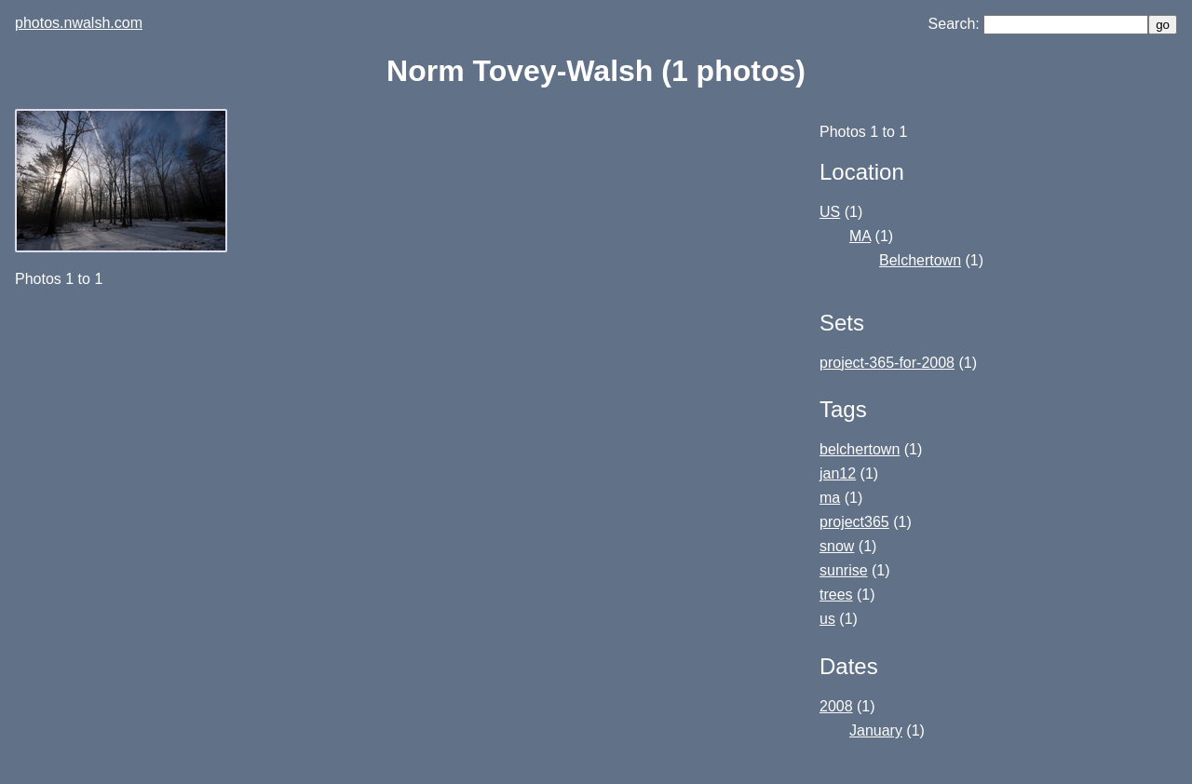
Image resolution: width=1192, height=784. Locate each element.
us (827, 619)
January (875, 730)
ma (830, 498)
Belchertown (920, 260)
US (830, 212)
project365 (854, 522)
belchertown (860, 449)
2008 (836, 706)
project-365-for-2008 (887, 363)
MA (860, 236)
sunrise (844, 570)
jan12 (838, 473)
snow (837, 546)
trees (836, 594)
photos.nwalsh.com (78, 23)
